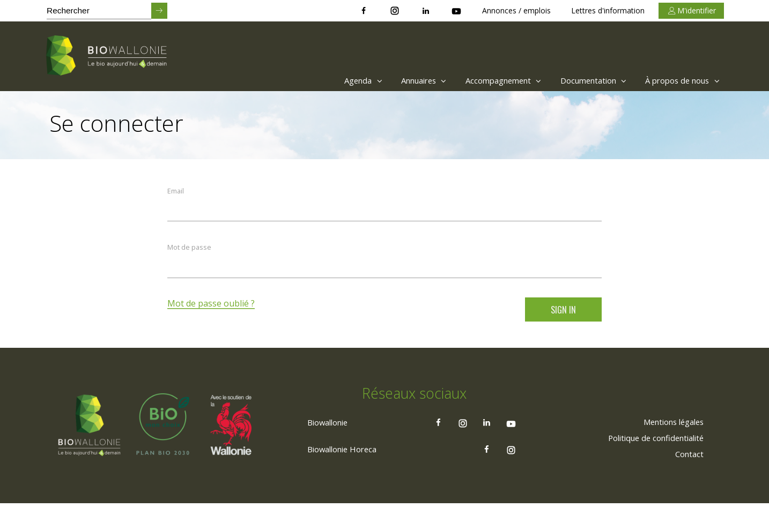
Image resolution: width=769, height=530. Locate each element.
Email (176, 192)
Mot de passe (190, 250)
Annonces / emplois (516, 10)
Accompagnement (484, 80)
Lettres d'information (608, 10)
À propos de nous (679, 80)
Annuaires (397, 80)
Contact (687, 480)
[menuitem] (328, 80)
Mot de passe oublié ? (211, 307)
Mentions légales (668, 447)
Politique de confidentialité (650, 463)
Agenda (331, 80)
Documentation (582, 80)
